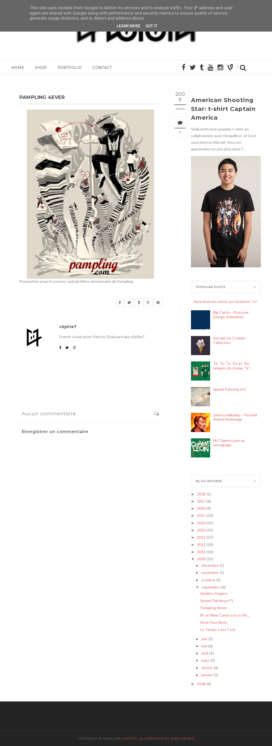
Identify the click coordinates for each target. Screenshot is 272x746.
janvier (207, 675)
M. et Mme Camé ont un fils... (225, 615)
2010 (201, 551)
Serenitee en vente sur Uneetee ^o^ (226, 301)
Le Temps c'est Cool (217, 629)
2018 (201, 494)
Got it (152, 26)
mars (205, 660)
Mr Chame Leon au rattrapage (229, 442)
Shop (41, 67)
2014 (201, 523)
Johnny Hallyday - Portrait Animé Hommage (235, 417)
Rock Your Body (213, 622)
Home (17, 67)
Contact (102, 67)
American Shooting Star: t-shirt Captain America (223, 109)
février (207, 667)
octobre (208, 580)
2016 (201, 508)
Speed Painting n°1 (229, 389)
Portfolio (70, 67)
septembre (210, 587)
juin (204, 638)
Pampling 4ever (213, 607)
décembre (210, 565)
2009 (201, 559)
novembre (210, 572)
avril (204, 653)
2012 (201, 537)
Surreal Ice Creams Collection (229, 340)
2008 (201, 684)
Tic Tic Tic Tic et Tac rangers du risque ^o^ (232, 365)
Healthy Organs (214, 593)
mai (204, 646)
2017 (201, 501)
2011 (201, 544)
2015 (201, 515)
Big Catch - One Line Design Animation (231, 314)
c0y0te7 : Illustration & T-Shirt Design (157, 738)
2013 (201, 530)
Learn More (128, 26)
